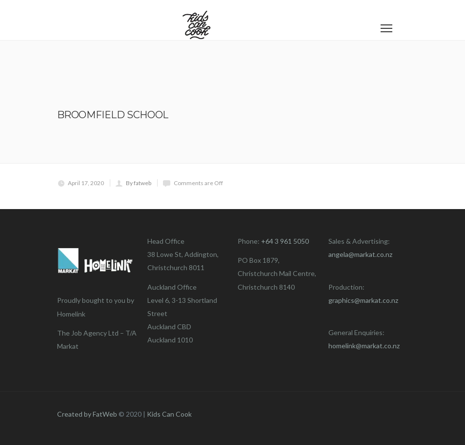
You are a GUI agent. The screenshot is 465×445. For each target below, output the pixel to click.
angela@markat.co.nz (360, 254)
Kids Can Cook (169, 414)
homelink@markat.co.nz (364, 345)
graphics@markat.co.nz (363, 300)
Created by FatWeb (87, 414)
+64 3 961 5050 (285, 241)
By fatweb (138, 183)
